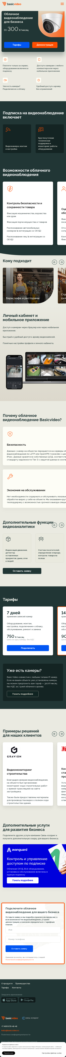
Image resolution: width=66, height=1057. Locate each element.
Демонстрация (45, 45)
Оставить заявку (19, 949)
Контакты (16, 988)
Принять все (8, 1053)
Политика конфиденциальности (15, 1035)
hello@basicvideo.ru (10, 1030)
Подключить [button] (28, 648)
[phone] (33, 939)
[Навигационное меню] (62, 4)
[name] (33, 930)
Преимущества (22, 983)
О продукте (7, 983)
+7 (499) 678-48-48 (9, 1026)
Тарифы (17, 45)
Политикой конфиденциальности (20, 960)
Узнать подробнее (22, 880)
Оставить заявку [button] (22, 571)
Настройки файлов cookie (51, 1053)
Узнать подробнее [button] (22, 694)
